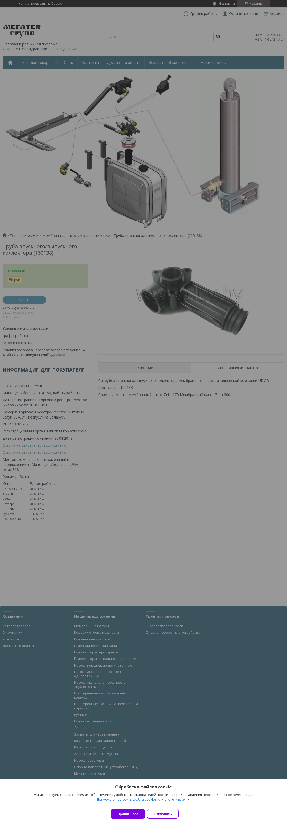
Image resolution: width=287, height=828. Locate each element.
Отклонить (166, 814)
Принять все (127, 814)
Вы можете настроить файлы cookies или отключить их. (142, 802)
